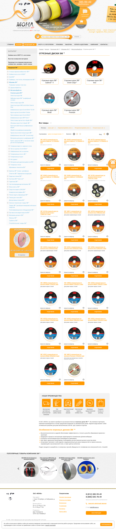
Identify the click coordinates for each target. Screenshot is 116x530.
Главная (10, 44)
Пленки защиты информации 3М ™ (18, 195)
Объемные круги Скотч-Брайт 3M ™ (20, 123)
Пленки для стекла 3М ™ (16, 197)
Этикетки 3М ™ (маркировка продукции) (20, 173)
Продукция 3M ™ (13, 67)
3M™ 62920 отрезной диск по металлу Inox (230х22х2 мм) (49, 247)
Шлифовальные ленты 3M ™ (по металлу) (22, 135)
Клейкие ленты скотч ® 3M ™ (17, 74)
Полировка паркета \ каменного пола (21, 146)
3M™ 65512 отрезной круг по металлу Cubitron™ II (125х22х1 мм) (49, 141)
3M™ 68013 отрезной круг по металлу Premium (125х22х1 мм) (74, 355)
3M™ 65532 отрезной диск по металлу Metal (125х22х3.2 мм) (97, 319)
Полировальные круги (17, 157)
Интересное (62, 503)
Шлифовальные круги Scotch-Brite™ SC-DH (22, 110)
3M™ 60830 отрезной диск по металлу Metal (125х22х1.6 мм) (73, 283)
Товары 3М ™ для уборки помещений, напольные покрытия (22, 206)
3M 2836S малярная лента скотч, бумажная (86, 458)
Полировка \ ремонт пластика (17, 85)
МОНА (24, 8)
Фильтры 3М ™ (13, 218)
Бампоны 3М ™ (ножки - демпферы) (19, 171)
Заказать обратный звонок (97, 503)
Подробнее (50, 168)
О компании (62, 506)
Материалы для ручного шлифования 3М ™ (22, 138)
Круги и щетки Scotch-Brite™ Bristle (20, 112)
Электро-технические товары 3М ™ (19, 203)
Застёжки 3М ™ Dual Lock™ (16, 179)
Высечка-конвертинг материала (18, 59)
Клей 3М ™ (12, 77)
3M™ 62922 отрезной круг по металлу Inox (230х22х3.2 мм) (97, 247)
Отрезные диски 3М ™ (17, 93)
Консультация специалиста (85, 11)
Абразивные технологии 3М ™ (17, 167)
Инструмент (14, 159)
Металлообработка (16, 90)
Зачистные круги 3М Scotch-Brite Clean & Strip (22, 106)
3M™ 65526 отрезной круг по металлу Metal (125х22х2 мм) (49, 319)
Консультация (96, 513)
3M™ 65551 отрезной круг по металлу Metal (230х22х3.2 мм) (49, 355)
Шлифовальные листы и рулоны (19, 151)
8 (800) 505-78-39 (94, 497)
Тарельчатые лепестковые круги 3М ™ (21, 133)
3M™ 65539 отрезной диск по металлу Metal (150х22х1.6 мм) (97, 283)
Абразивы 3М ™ (13, 82)
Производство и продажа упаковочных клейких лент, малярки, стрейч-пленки (20, 63)
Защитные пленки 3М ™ (15, 176)
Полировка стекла (16, 165)
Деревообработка (16, 87)
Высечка (68, 44)
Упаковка (59, 44)
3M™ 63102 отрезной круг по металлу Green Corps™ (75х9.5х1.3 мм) (96, 177)
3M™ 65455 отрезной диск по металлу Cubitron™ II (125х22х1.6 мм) (74, 141)
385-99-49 (83, 1)
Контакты (103, 44)
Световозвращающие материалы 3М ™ (20, 184)
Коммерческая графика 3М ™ (17, 192)
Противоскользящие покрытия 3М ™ (19, 212)
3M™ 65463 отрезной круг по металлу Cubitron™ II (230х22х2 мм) (73, 177)
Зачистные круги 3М (16, 95)
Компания (94, 44)
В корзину (21, 255)
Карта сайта (63, 511)
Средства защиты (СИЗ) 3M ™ (17, 189)
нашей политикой (50, 525)
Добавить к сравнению (60, 165)
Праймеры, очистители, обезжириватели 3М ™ (22, 79)
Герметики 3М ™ (13, 181)
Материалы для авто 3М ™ (16, 215)
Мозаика (107, 134)
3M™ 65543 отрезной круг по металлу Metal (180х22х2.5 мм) (73, 319)
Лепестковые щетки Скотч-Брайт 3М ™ (22, 120)
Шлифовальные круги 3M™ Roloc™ (20, 118)
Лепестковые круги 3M (17, 103)
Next (57, 29)
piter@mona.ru (83, 4)
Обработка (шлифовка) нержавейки (21, 130)
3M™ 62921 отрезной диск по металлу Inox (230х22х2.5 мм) (73, 247)
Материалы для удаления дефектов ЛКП (22, 162)
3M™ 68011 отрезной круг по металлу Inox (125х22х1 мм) (72, 211)
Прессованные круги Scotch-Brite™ (20, 115)
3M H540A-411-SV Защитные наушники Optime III (28, 458)
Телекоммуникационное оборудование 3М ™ (21, 210)
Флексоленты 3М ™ (14, 187)
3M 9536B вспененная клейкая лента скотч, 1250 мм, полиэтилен (67, 459)
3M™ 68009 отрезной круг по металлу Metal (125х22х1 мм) (49, 283)
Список (104, 134)
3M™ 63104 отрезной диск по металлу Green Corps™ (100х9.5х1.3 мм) (49, 212)
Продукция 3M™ (30, 44)
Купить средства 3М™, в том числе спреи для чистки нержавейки (22, 141)
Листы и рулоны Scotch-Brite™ (19, 149)
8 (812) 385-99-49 (94, 494)
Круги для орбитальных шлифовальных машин (22, 126)
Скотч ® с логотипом (46, 44)
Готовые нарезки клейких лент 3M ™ (19, 72)
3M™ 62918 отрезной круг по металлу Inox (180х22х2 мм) (96, 211)
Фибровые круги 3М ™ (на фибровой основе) (21, 99)
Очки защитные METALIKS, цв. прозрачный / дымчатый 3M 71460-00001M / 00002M (48, 459)
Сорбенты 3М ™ (13, 220)
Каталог (19, 44)
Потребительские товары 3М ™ (18, 223)
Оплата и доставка (81, 44)
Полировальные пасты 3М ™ (18, 154)
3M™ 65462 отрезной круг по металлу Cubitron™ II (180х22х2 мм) (49, 177)
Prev (54, 29)
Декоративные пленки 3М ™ (17, 200)
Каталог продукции (65, 497)
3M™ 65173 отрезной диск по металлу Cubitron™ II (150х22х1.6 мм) (98, 141)
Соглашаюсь (106, 524)
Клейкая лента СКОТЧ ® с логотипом (19, 55)
